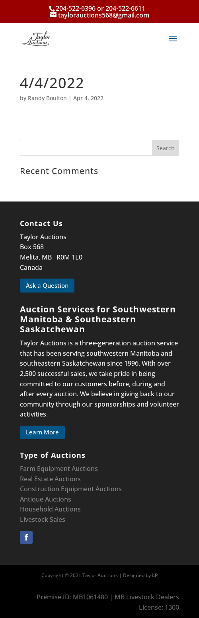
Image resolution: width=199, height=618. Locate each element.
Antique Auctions (45, 499)
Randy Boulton (47, 98)
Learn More (42, 432)
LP (155, 575)
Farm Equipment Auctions (59, 468)
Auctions (109, 488)
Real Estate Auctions (50, 479)
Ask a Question (47, 285)
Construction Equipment (57, 488)
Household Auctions (50, 509)
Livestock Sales (42, 519)
